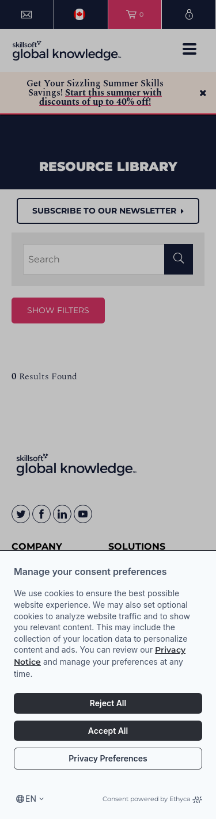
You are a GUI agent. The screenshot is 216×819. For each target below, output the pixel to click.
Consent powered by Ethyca (152, 799)
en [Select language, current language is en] (31, 798)
